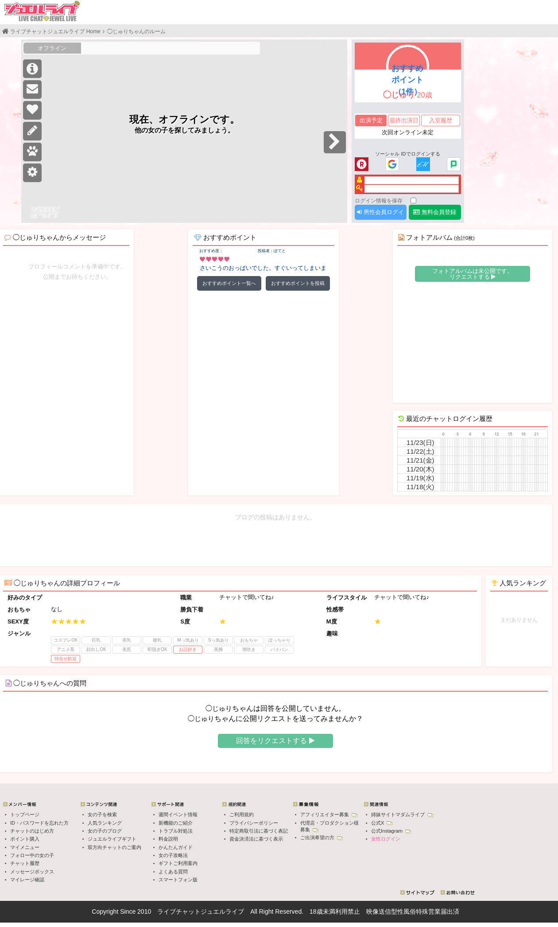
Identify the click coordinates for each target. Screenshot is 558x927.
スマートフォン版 (178, 879)
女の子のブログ (105, 831)
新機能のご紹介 (176, 823)
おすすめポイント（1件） (407, 80)
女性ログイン (385, 838)
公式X (381, 823)
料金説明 (168, 838)
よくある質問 (173, 871)
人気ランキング (105, 823)
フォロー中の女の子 (32, 855)
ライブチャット (179, 911)
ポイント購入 (24, 838)
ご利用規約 (241, 814)
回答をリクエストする (275, 740)
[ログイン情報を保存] (413, 200)
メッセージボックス (32, 871)
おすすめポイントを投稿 (298, 283)
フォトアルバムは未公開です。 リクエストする (472, 274)
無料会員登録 (434, 212)
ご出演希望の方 (321, 837)
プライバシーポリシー (253, 823)
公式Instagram (391, 831)
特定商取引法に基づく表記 (258, 831)
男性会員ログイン (380, 214)
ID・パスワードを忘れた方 (39, 823)
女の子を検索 (102, 814)
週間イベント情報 (178, 814)
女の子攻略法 (173, 855)
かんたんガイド (176, 847)
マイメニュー (24, 847)
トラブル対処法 (176, 831)
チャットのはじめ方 (32, 831)
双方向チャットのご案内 (114, 847)
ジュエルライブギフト (112, 838)
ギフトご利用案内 (178, 863)
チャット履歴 (24, 863)
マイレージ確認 (27, 879)
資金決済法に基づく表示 (256, 838)
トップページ (24, 814)
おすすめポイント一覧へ (229, 283)
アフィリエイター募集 (328, 814)
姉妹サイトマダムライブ (402, 814)
